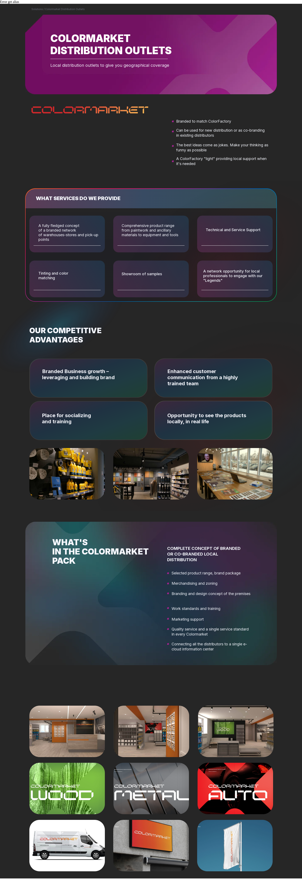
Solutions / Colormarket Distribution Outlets (58, 9)
